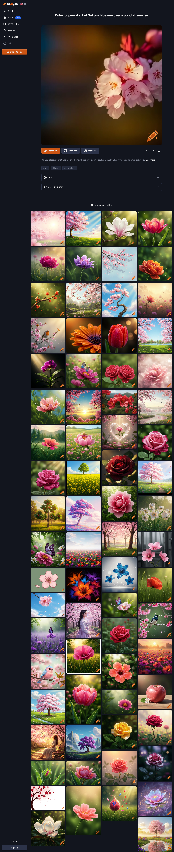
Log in (14, 841)
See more (150, 160)
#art (45, 168)
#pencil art (69, 168)
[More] (148, 151)
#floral (56, 168)
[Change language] (23, 4)
